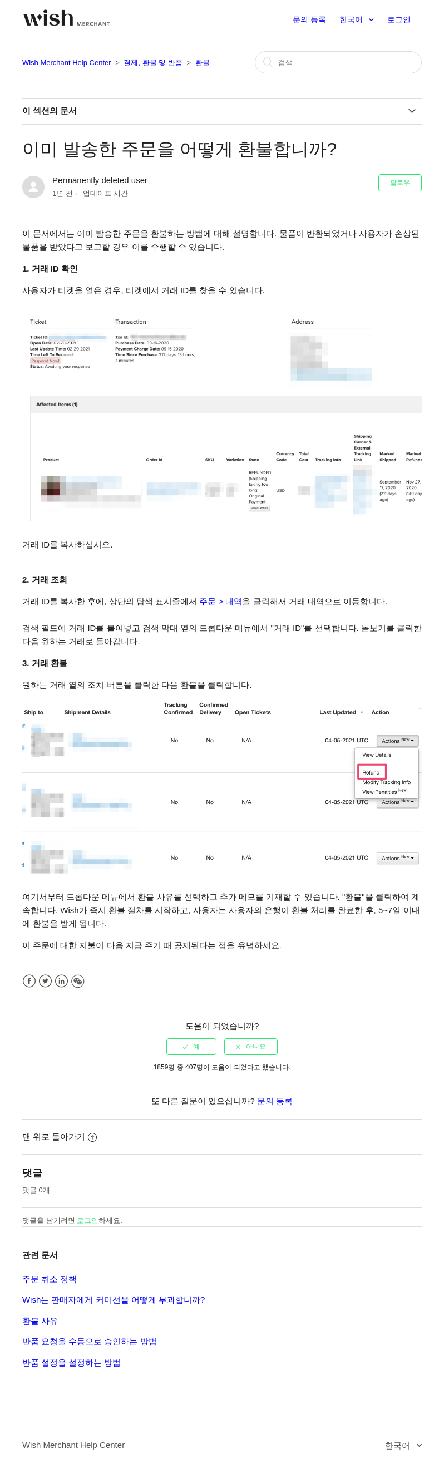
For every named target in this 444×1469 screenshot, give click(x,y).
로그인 (87, 1220)
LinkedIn (61, 981)
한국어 (352, 19)
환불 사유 (40, 1320)
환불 (202, 62)
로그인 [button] (399, 19)
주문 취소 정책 (49, 1279)
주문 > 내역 (220, 601)
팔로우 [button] (400, 182)
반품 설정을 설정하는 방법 (71, 1362)
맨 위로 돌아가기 (59, 1136)
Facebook (29, 981)
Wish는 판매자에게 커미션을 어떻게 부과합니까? (113, 1299)
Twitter (45, 981)
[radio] (191, 1046)
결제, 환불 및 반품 (153, 62)
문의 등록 (309, 19)
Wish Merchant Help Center (66, 62)
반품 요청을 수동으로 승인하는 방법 (89, 1341)
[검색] (338, 62)
